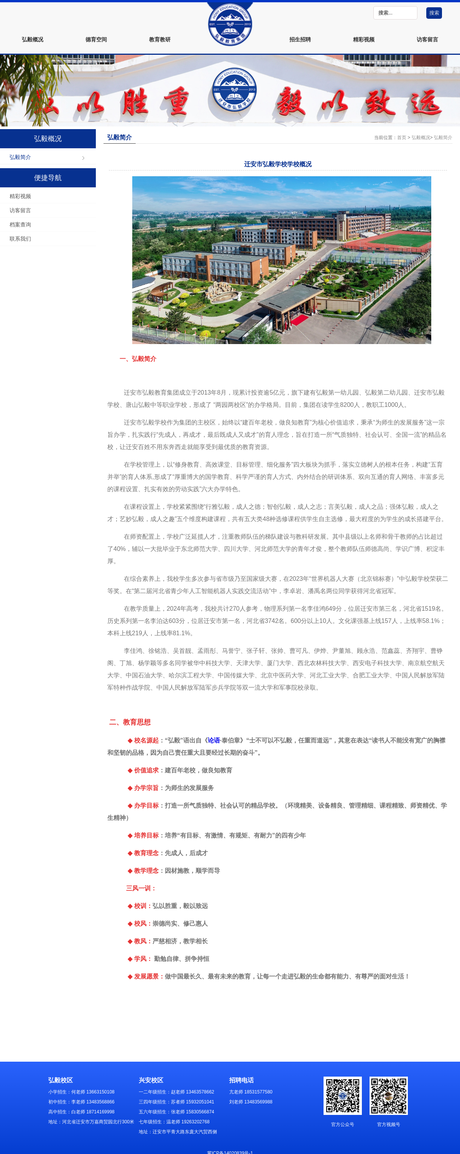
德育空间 (96, 39)
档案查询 (20, 224)
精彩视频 (364, 39)
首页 (401, 137)
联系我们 (20, 239)
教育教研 (160, 39)
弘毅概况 (32, 39)
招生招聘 (300, 39)
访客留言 (427, 39)
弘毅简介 (20, 157)
